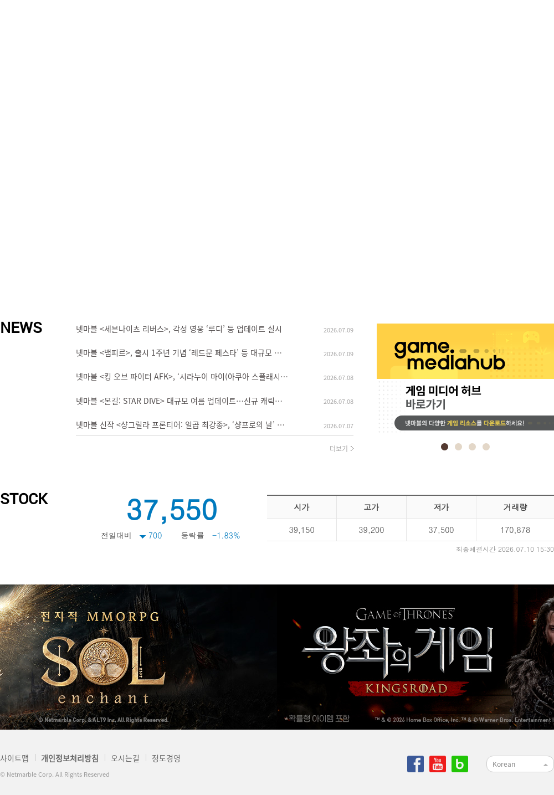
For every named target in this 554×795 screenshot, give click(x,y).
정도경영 (354, 31)
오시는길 (125, 757)
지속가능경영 (432, 31)
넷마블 (149, 31)
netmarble (56, 30)
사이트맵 (14, 757)
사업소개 (221, 31)
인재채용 (288, 31)
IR (498, 31)
